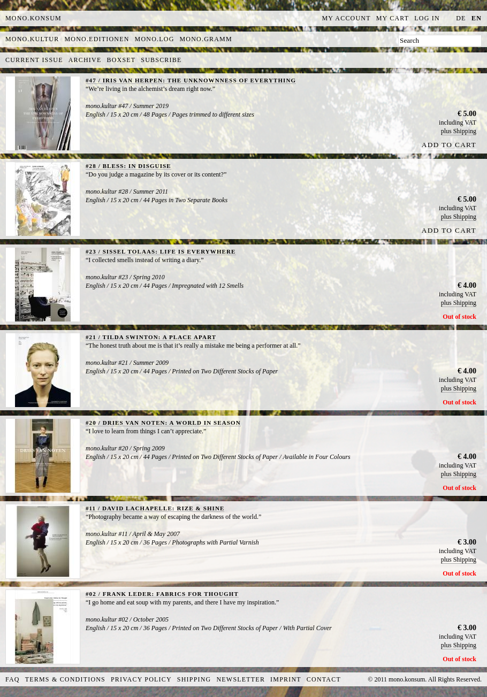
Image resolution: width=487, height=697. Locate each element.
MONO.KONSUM (33, 18)
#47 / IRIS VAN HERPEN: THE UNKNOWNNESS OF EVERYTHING (191, 80)
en (476, 18)
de (461, 18)
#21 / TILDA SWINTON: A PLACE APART (151, 337)
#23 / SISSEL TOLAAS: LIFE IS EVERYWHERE (161, 251)
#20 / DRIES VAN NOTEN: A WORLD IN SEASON (163, 422)
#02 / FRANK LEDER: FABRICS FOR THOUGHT (162, 594)
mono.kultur (32, 39)
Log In (427, 18)
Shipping (194, 679)
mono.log (154, 39)
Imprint (285, 679)
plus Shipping (458, 131)
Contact (324, 679)
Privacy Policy (141, 679)
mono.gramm (206, 39)
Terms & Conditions (65, 679)
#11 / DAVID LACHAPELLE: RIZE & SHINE (155, 508)
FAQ (12, 679)
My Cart (392, 18)
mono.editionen (96, 39)
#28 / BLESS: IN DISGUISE (128, 166)
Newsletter (240, 679)
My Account (346, 18)
